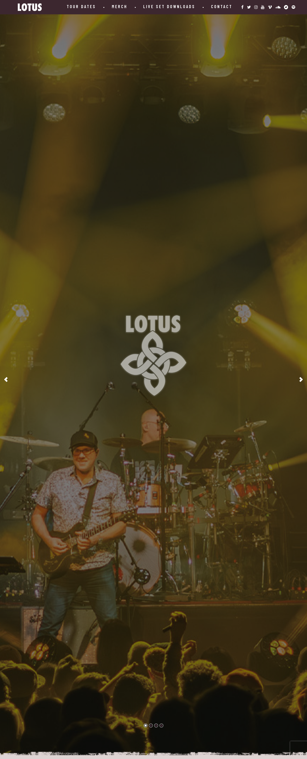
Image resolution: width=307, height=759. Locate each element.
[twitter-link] (249, 7)
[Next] (301, 379)
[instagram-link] (256, 7)
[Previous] (6, 379)
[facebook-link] (242, 7)
